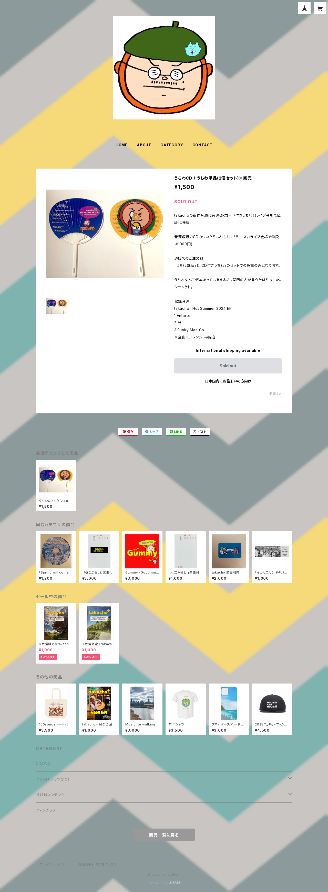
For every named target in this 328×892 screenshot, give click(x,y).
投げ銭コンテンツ (50, 794)
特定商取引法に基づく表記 (97, 864)
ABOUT (144, 145)
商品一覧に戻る (164, 835)
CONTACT (202, 145)
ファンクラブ (46, 810)
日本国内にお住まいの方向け (228, 381)
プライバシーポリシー (55, 864)
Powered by (164, 883)
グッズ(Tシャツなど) (52, 779)
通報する (275, 394)
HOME (122, 145)
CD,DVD (43, 763)
